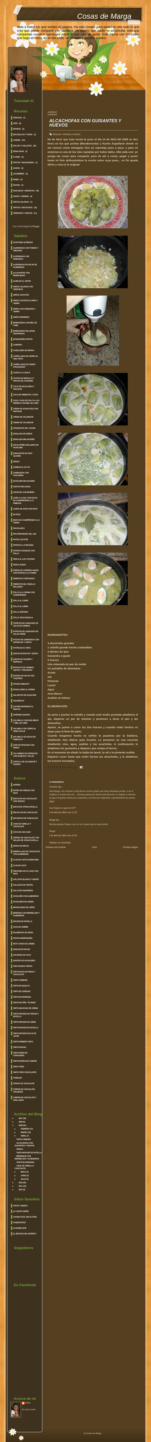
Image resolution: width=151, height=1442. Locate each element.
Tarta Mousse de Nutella (25, 1028)
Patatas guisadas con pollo (24, 552)
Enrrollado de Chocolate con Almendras (26, 853)
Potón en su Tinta (22, 648)
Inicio (94, 847)
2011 (21, 1186)
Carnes (16, 140)
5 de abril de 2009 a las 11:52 (63, 812)
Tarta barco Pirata (22, 966)
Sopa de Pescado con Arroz (23, 746)
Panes (16, 180)
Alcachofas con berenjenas (21, 274)
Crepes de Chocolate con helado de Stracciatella (26, 839)
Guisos (16, 168)
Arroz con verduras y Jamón (24, 310)
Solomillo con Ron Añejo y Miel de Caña (26, 721)
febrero (25, 1129)
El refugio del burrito (24, 1234)
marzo (24, 1132)
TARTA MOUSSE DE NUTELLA (29, 1153)
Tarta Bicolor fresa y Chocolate (24, 973)
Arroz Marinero (21, 317)
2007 (21, 1118)
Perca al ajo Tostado (24, 559)
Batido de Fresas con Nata (24, 791)
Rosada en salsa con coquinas (23, 677)
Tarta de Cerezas (21, 991)
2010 (21, 1183)
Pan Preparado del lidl (25, 534)
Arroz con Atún (21, 295)
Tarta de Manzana (22, 997)
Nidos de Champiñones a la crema (26, 521)
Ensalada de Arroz (22, 434)
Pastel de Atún (20, 539)
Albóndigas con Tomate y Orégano (26, 249)
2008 (21, 1122)
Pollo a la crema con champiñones (24, 593)
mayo (23, 1172)
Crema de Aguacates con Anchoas (25, 410)
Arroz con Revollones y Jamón (25, 302)
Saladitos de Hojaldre (24, 695)
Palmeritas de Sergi (23, 933)
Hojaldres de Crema (23, 902)
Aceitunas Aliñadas (23, 242)
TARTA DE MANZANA (25, 1162)
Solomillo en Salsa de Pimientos (24, 738)
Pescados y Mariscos (23, 191)
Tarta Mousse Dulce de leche (24, 1034)
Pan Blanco (19, 528)
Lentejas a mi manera (23, 492)
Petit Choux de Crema (24, 944)
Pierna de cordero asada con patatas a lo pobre (26, 571)
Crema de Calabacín (23, 417)
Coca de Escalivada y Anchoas (23, 388)
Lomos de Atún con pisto (25, 509)
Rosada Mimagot (21, 684)
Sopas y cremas (21, 196)
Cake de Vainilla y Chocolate (22, 825)
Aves (15, 123)
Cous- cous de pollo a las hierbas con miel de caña (26, 402)
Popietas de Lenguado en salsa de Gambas (25, 624)
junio (23, 1176)
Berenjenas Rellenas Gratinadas (24, 332)
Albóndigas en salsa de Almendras (25, 266)
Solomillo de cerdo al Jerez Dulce (24, 730)
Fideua (16, 462)
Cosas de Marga (104, 16)
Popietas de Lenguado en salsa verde (25, 632)
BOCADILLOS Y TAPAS (22, 135)
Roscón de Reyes (21, 949)
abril (23, 1136)
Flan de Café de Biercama (26, 860)
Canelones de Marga (23, 350)
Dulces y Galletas (22, 146)
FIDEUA (19, 1149)
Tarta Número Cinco (23, 1042)
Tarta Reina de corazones (20, 1054)
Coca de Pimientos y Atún (25, 395)
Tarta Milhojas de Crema (25, 1008)
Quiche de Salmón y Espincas (23, 660)
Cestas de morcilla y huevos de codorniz (23, 379)
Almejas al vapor (22, 281)
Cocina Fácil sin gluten (25, 1217)
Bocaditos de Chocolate (25, 818)
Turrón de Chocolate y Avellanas (25, 1099)
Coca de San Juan (22, 832)
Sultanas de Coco (22, 955)
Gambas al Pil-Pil (21, 467)
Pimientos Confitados (24, 579)
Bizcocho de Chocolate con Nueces (25, 800)
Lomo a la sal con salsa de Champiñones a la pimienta (25, 500)
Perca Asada (19, 565)
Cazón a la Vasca (21, 373)
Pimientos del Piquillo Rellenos (24, 585)
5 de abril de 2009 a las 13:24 (63, 835)
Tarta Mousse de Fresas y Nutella (26, 1015)
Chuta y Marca (20, 1206)
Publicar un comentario (60, 842)
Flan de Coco (19, 865)
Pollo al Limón (20, 606)
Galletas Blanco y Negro (26, 879)
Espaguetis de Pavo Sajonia (22, 454)
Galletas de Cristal (23, 885)
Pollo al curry (20, 601)
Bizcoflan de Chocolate (25, 812)
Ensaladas (18, 151)
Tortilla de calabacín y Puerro (25, 763)
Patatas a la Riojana (23, 545)
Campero (17, 345)
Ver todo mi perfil (28, 1409)
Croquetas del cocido (24, 428)
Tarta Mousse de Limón (24, 1022)
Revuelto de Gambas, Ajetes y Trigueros (23, 669)
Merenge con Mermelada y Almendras (26, 914)
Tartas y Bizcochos (23, 208)
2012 (21, 1190)
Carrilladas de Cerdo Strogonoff (24, 365)
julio (23, 1179)
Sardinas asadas (21, 715)
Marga (27, 1403)
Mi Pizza (17, 514)
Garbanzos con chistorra (21, 474)
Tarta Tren (18, 1067)
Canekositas (19, 1222)
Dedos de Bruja (21, 846)
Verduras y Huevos (22, 213)
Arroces (17, 118)
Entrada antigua (130, 847)
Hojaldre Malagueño (24, 481)
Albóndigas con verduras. (21, 257)
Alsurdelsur (19, 1228)
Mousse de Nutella (22, 921)
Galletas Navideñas (23, 891)
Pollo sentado (20, 612)
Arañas (17, 785)
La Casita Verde (21, 1211)
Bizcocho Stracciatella (25, 807)
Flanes (16, 157)
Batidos (17, 129)
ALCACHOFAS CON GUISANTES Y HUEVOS (85, 123)
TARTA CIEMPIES (23, 1139)
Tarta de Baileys (21, 986)
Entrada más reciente (56, 847)
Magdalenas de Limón (24, 907)
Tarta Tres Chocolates (25, 1072)
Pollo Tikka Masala (23, 618)
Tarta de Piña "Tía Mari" (24, 1003)
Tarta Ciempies (20, 980)
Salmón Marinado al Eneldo (23, 708)
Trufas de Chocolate (23, 1083)
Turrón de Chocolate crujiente (24, 1090)
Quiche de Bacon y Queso (25, 653)
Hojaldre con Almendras (26, 896)
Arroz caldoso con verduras (23, 288)
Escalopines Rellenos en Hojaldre (26, 446)
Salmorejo (18, 701)
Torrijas (17, 1078)
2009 (21, 1125)
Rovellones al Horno (24, 690)
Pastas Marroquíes (23, 938)
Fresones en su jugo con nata (25, 872)
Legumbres (18, 174)
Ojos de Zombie (20, 927)
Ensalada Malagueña (24, 439)
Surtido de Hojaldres (24, 961)
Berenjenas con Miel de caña (25, 324)
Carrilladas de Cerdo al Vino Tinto (25, 357)
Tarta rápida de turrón (25, 1061)
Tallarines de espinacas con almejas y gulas (25, 755)
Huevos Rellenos (21, 487)
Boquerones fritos (23, 339)
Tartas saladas (21, 202)
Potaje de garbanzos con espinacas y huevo (26, 641)
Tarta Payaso (19, 1047)
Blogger (35, 226)
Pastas (16, 185)
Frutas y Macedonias (23, 163)
